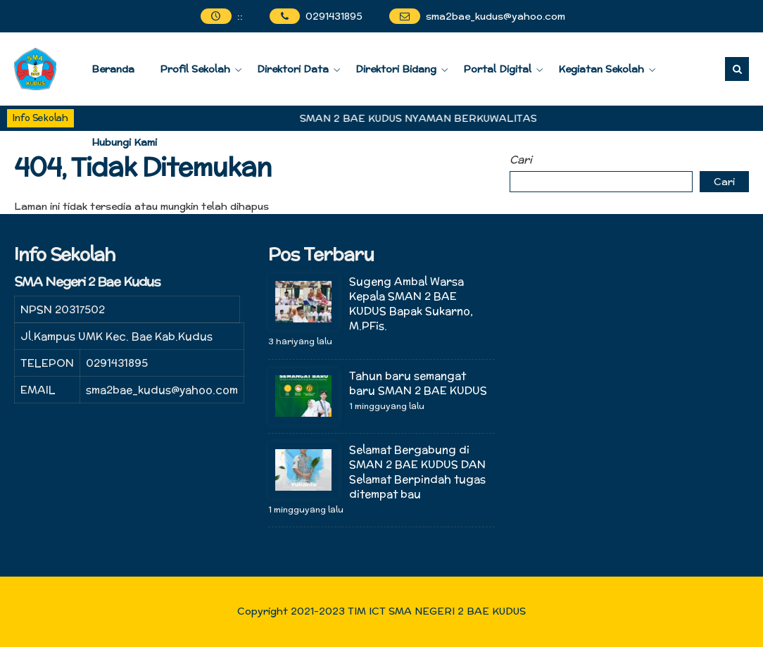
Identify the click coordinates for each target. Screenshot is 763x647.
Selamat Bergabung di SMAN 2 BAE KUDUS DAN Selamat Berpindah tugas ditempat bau (417, 471)
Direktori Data (293, 69)
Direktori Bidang (395, 69)
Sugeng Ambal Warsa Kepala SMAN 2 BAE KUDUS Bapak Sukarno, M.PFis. (411, 303)
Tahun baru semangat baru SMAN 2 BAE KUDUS (418, 383)
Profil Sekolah (195, 69)
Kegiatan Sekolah (601, 69)
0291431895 (333, 16)
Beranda (113, 69)
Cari (521, 159)
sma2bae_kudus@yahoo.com (495, 16)
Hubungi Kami (124, 142)
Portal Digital (497, 69)
